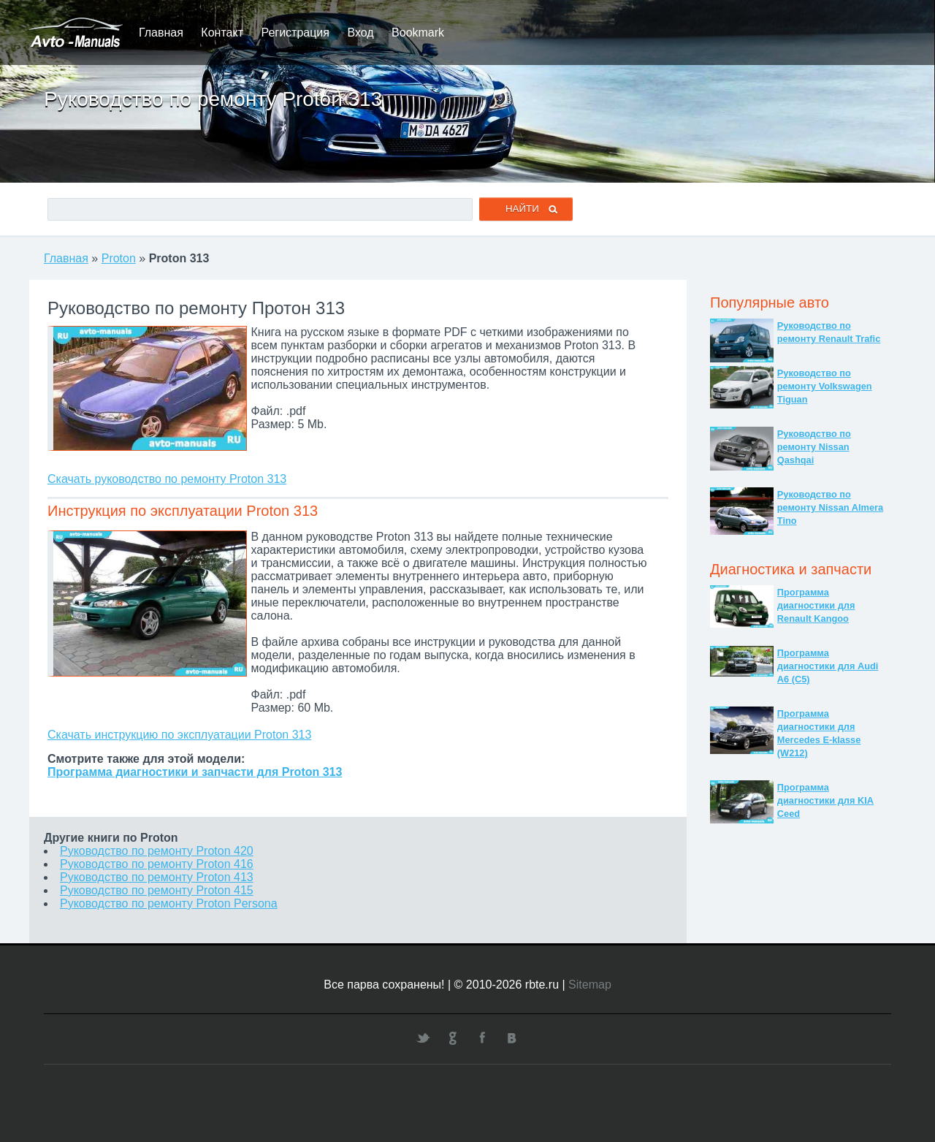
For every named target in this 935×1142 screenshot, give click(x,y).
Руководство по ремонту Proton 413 (156, 877)
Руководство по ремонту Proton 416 (156, 864)
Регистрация (295, 32)
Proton (119, 258)
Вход (360, 32)
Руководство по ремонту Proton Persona (169, 903)
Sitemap (589, 984)
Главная (161, 32)
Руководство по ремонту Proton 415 (156, 890)
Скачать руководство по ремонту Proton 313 (166, 479)
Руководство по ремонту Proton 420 (156, 851)
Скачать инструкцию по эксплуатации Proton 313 (179, 734)
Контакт (222, 32)
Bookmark (418, 32)
